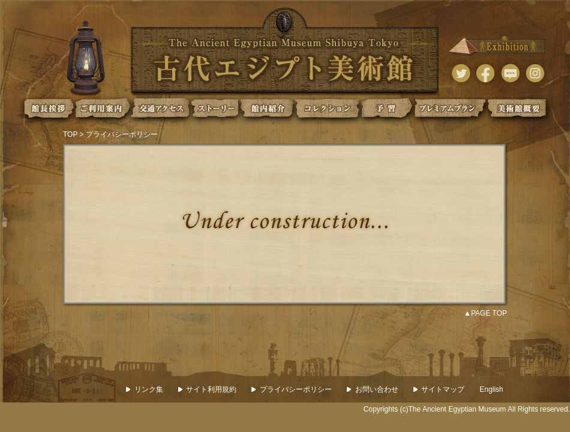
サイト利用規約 (207, 389)
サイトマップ (439, 389)
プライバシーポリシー (291, 389)
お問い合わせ (372, 389)
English (491, 389)
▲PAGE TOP (485, 313)
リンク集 (144, 389)
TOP (70, 134)
